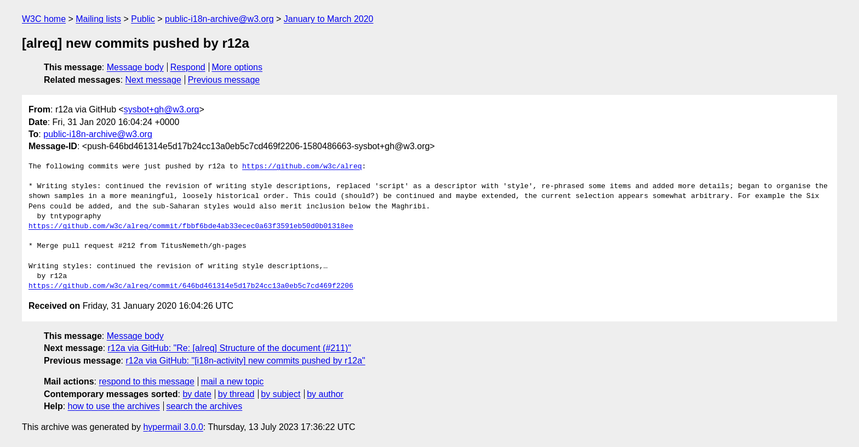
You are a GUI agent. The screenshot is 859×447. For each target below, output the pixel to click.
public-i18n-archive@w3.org (219, 19)
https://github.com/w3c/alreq (302, 167)
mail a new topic (232, 381)
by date (196, 394)
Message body (135, 67)
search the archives (205, 406)
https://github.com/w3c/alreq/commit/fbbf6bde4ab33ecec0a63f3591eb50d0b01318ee (190, 226)
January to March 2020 (329, 19)
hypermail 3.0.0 (173, 427)
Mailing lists (98, 19)
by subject (280, 394)
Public (143, 19)
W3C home (44, 19)
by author (325, 394)
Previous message (224, 79)
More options (237, 67)
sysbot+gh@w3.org (161, 109)
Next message (153, 79)
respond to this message (146, 381)
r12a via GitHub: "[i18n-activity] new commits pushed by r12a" (245, 360)
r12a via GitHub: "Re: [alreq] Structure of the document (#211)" (229, 348)
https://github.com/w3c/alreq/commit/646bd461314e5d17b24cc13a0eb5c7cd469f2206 (190, 286)
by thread (236, 394)
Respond (187, 67)
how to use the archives (114, 406)
